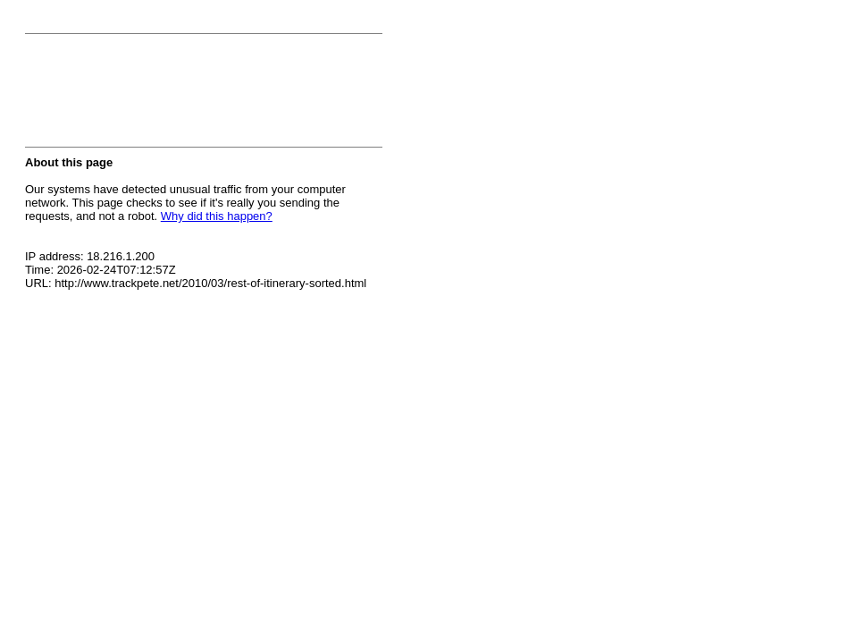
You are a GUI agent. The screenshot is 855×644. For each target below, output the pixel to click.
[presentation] (161, 96)
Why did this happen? (216, 216)
